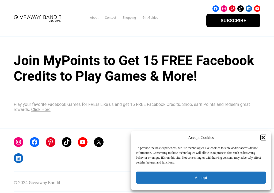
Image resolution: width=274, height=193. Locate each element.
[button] (263, 137)
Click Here (40, 109)
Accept (201, 177)
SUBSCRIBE (233, 20)
